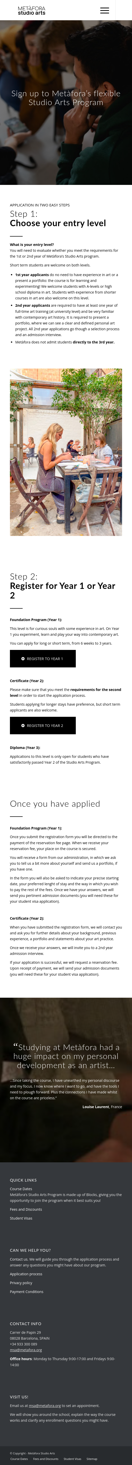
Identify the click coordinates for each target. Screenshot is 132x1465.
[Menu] (102, 10)
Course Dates (21, 1188)
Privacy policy (21, 1282)
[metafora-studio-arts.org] (55, 10)
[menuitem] (102, 10)
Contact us (18, 1259)
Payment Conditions (26, 1291)
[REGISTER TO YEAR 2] (43, 725)
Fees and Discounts (26, 1209)
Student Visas (21, 1218)
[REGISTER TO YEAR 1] (43, 658)
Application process (26, 1273)
